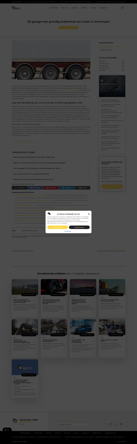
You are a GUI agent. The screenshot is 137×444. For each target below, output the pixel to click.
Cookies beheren (79, 227)
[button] (89, 214)
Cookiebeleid (67, 231)
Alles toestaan (57, 227)
